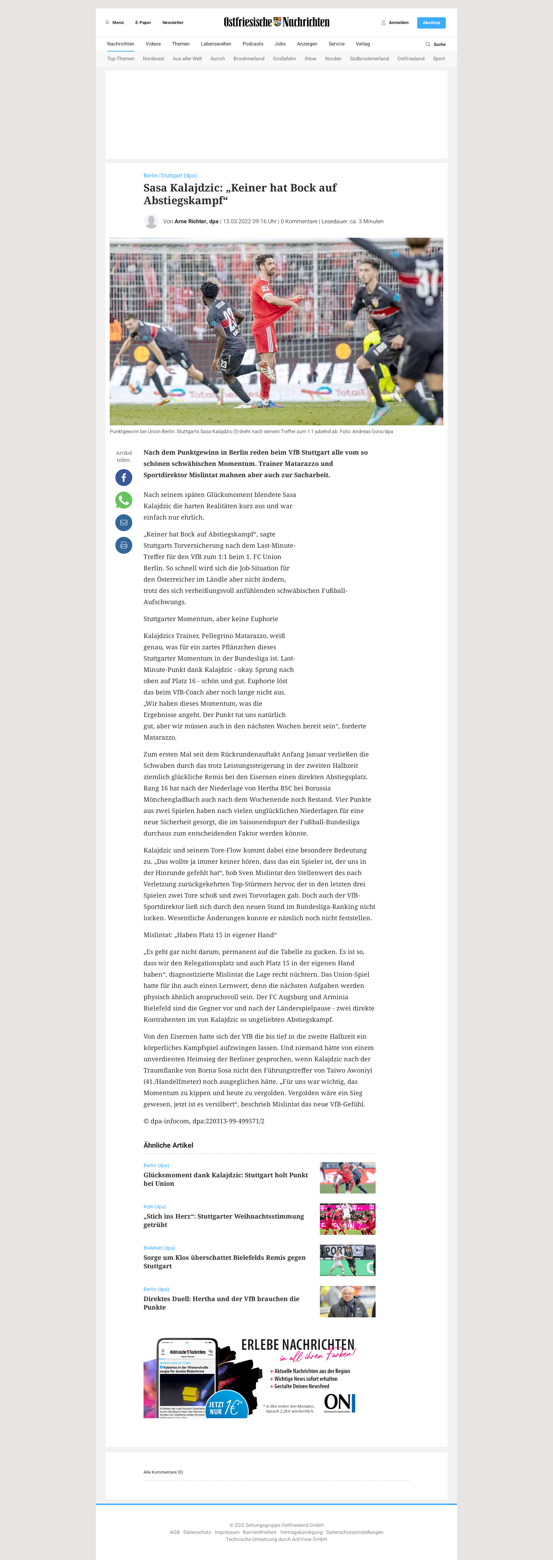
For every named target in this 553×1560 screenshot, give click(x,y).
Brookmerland (249, 58)
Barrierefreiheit (259, 1532)
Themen (181, 44)
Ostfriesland (411, 58)
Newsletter (173, 22)
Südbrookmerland (369, 58)
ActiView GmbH (309, 1539)
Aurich (218, 58)
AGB (175, 1532)
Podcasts (253, 44)
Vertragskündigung (301, 1532)
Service (337, 44)
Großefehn (284, 58)
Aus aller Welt (187, 58)
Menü (113, 22)
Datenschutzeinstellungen (354, 1532)
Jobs (280, 44)
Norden (333, 58)
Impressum (227, 1532)
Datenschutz (197, 1532)
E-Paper (143, 22)
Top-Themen (120, 58)
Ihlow (311, 58)
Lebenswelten (216, 44)
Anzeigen (307, 44)
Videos (153, 44)
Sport (439, 58)
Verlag (363, 44)
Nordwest (153, 58)
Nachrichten (120, 44)
